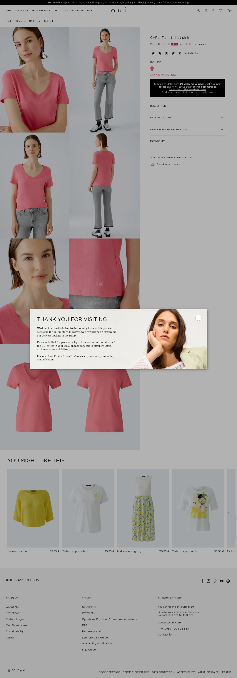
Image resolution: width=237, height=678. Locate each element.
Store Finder (54, 356)
